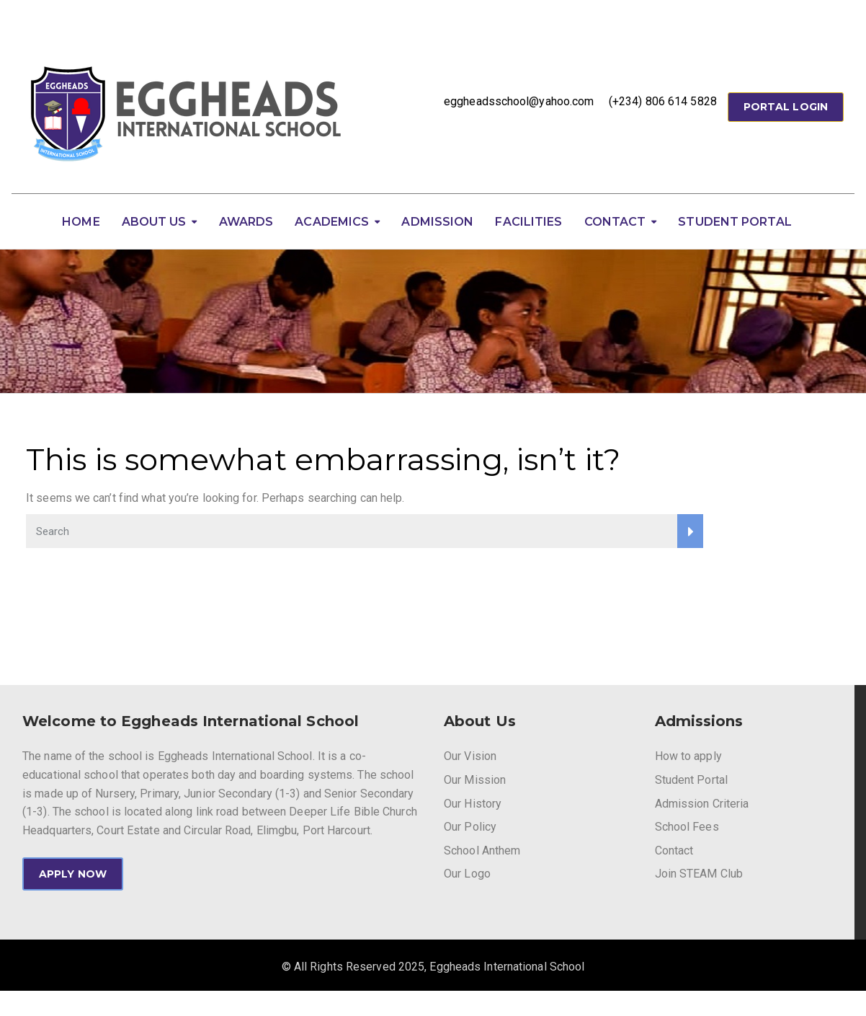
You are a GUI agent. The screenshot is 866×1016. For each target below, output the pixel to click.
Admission (437, 222)
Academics (332, 222)
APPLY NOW (73, 873)
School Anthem (482, 850)
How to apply (688, 756)
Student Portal (734, 222)
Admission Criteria (702, 803)
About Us (154, 222)
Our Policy (470, 827)
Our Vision (470, 756)
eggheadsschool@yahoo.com (519, 101)
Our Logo (467, 873)
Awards (246, 222)
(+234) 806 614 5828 (663, 101)
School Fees (687, 827)
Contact (615, 222)
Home (80, 222)
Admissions (699, 721)
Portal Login (786, 106)
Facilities (528, 222)
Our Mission (475, 780)
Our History (472, 803)
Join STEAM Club (699, 873)
